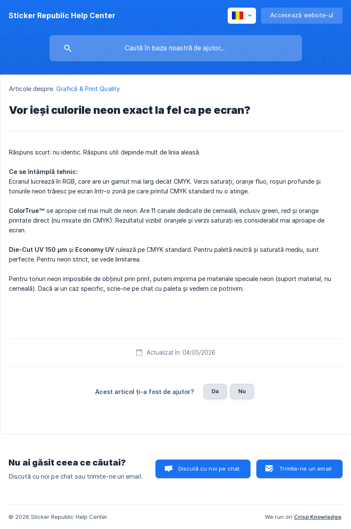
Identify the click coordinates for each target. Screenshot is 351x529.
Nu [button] (242, 391)
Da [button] (215, 391)
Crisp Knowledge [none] (317, 516)
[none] (61, 16)
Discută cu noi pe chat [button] (208, 468)
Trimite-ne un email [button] (305, 468)
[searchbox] (175, 48)
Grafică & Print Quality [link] (88, 88)
